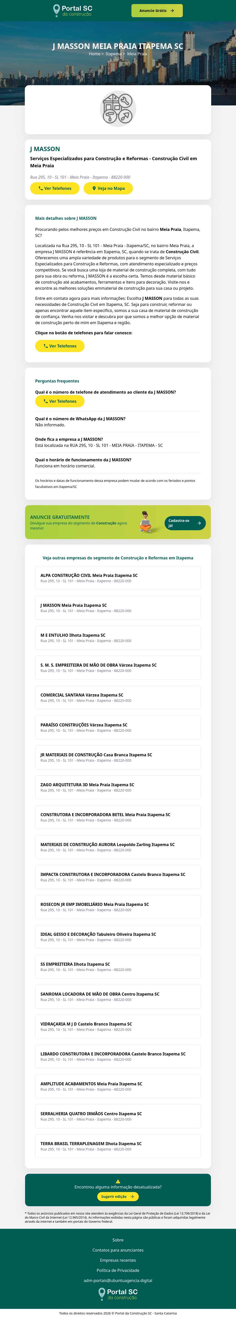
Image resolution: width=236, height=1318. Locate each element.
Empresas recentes (118, 1260)
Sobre (118, 1240)
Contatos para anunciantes (118, 1250)
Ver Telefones (54, 188)
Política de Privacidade (118, 1270)
